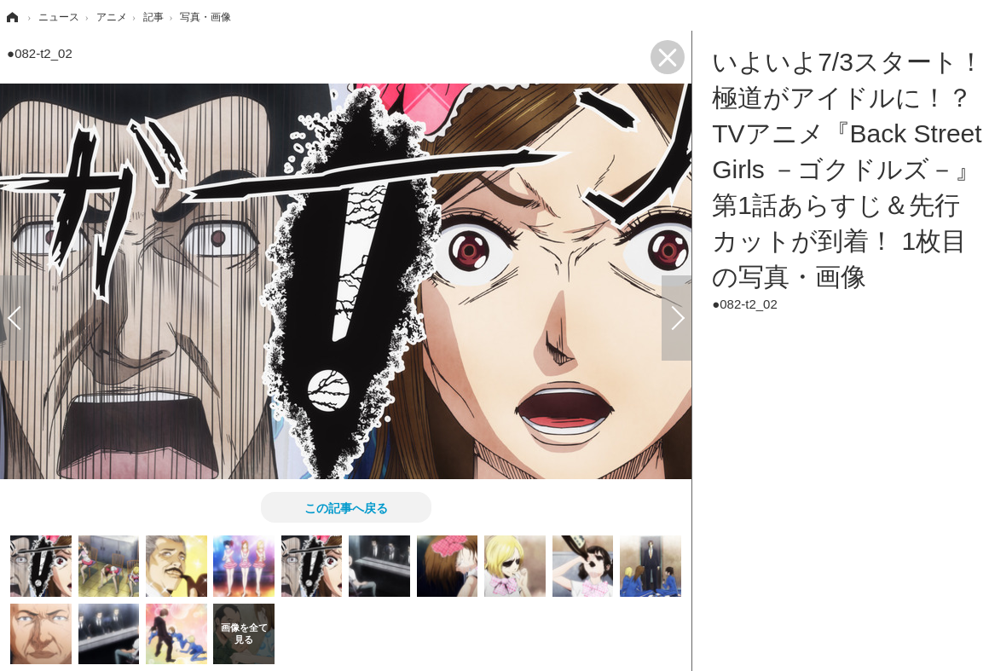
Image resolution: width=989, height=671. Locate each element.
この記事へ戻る (346, 507)
